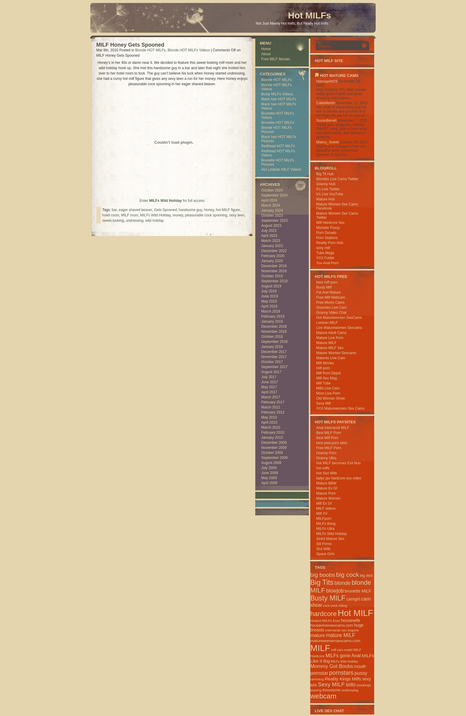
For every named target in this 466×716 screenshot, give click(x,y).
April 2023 (269, 236)
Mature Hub (325, 199)
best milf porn (327, 282)
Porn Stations (327, 238)
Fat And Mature (328, 292)
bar (114, 210)
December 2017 (273, 352)
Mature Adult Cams (331, 333)
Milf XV (322, 513)
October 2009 (272, 453)
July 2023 (268, 231)
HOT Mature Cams (339, 75)
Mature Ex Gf (326, 488)
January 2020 (272, 261)
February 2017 (272, 402)
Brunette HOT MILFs (277, 123)
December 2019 (273, 266)
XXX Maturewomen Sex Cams (340, 408)
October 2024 (272, 190)
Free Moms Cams (330, 302)
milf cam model (341, 650)
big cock (347, 574)
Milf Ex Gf (324, 503)
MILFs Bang (326, 524)
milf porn (323, 368)
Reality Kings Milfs (343, 678)
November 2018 (273, 332)
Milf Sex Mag (326, 378)
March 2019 (270, 311)
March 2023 (270, 241)
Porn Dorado (326, 233)
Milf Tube (323, 383)
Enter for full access (172, 201)
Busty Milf (324, 287)
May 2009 (269, 478)
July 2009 (268, 468)
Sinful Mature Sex (330, 539)
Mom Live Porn (328, 393)
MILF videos (326, 508)
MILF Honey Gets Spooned (130, 45)
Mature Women (328, 498)
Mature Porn (326, 493)
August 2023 (271, 226)
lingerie (353, 630)
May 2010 (269, 417)
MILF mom (129, 215)
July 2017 (268, 377)
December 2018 (273, 326)
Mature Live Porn (329, 338)
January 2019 (272, 321)
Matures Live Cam (330, 358)
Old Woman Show (330, 398)
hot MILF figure (228, 210)
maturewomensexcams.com (335, 641)
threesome (331, 690)
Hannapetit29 (326, 81)
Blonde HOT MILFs (150, 50)
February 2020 (272, 256)
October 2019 (272, 276)
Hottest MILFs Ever (325, 620)
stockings (364, 685)
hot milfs (323, 468)
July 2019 (268, 291)
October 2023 (272, 215)
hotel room (110, 215)
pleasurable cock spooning (206, 215)
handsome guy (190, 210)
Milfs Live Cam (328, 388)
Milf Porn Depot (328, 373)
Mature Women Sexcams (336, 353)
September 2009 (274, 458)
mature (317, 635)
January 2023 (272, 246)
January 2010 (272, 437)
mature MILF (340, 635)
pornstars (341, 672)
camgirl (353, 599)
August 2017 (271, 372)
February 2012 (272, 412)
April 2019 (269, 306)
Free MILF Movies (275, 59)
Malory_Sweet (327, 142)
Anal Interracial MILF (332, 428)
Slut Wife (323, 549)
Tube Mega (325, 253)
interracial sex (336, 630)
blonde (342, 583)
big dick (366, 575)
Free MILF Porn (328, 448)
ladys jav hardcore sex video (338, 478)
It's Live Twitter (328, 189)
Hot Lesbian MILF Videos (281, 169)
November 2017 (273, 357)
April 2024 (269, 200)
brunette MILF (358, 591)
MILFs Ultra (325, 529)
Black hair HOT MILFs (278, 99)
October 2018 (272, 337)
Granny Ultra (326, 458)
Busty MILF (327, 598)
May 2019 (269, 301)
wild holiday (154, 220)
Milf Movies (325, 363)
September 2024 (274, 195)
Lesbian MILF (327, 323)
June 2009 (269, 473)
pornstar (319, 673)
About (265, 54)
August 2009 (271, 463)
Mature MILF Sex (330, 348)
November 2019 (273, 271)
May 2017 (269, 387)
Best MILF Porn (328, 433)
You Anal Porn (327, 263)
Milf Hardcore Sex (330, 223)
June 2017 (269, 382)
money (178, 215)
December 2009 (273, 443)
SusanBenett (326, 120)
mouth (360, 666)
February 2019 (272, 316)
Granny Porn (326, 453)
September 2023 (274, 220)
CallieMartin (325, 103)
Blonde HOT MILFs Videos (189, 50)
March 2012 (270, 407)
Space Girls (325, 554)
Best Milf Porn (327, 438)
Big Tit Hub (325, 174)
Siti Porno (324, 544)
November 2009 (273, 448)
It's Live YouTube (329, 194)
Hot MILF (355, 613)
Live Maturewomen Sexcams (339, 328)
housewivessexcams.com (331, 625)
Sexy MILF (331, 684)
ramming (317, 679)
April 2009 (269, 483)
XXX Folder (325, 258)
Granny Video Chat (331, 313)
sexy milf (323, 248)
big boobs (322, 575)
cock (326, 605)
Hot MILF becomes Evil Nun (338, 463)
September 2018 (274, 342)
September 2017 (274, 367)
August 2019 (271, 286)
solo (350, 685)
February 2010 (272, 432)
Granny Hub (326, 184)
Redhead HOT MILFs (278, 146)
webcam (323, 696)
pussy (361, 673)
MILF (320, 648)
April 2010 (269, 422)
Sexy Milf (323, 403)
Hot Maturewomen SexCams (339, 318)
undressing (134, 220)
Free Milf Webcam (330, 297)
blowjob (335, 591)
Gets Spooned (165, 210)
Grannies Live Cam (331, 307)
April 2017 (269, 392)
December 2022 (273, 251)
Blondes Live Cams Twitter (337, 179)
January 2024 (272, 210)
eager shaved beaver (135, 210)
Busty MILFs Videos (277, 94)
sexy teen (236, 215)
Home (266, 49)
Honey (209, 210)
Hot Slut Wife (326, 473)
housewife (350, 620)
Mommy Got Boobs (331, 666)
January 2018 (272, 347)
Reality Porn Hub (329, 243)
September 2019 (274, 281)
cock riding (338, 605)
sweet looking (113, 220)
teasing (316, 690)
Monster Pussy (328, 228)
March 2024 (270, 205)
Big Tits (321, 582)
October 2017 (272, 362)
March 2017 (270, 397)
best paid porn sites (331, 443)
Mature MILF (326, 343)
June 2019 (269, 296)
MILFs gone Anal (342, 655)
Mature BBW (326, 483)
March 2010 (270, 427)
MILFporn (323, 519)
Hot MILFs (309, 15)
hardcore (323, 613)
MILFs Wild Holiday (155, 215)
